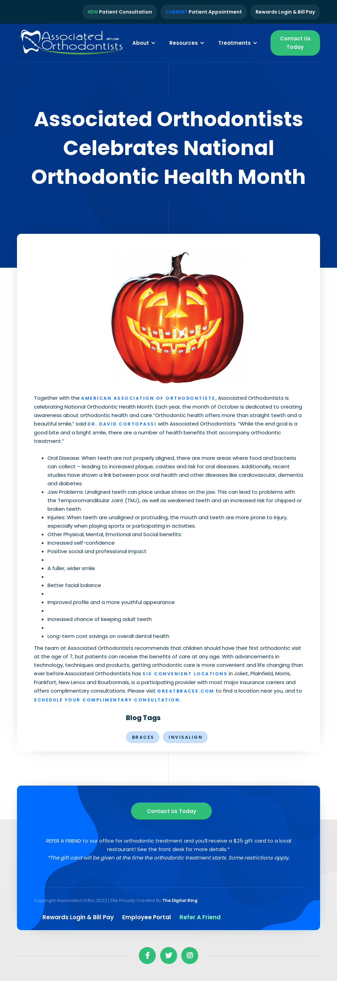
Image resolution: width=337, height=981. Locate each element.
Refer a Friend (200, 917)
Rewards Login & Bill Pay (285, 11)
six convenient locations (185, 674)
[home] (71, 43)
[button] (144, 42)
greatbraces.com (185, 691)
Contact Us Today (295, 43)
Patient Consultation (120, 11)
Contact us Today (171, 811)
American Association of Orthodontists (148, 398)
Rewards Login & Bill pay (78, 917)
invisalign (186, 737)
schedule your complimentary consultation (107, 700)
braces (143, 737)
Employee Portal (146, 917)
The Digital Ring (180, 900)
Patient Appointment (204, 11)
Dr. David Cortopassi (122, 424)
